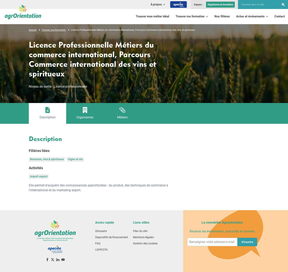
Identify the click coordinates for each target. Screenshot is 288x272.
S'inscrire (247, 242)
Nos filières (222, 16)
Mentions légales (143, 237)
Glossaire (101, 231)
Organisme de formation (220, 4)
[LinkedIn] (57, 259)
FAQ (97, 243)
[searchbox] (256, 4)
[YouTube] (63, 259)
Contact (279, 16)
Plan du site (140, 231)
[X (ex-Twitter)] (52, 259)
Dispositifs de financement (111, 237)
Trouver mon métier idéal (152, 16)
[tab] (47, 113)
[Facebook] (47, 259)
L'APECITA (101, 249)
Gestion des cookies (145, 243)
